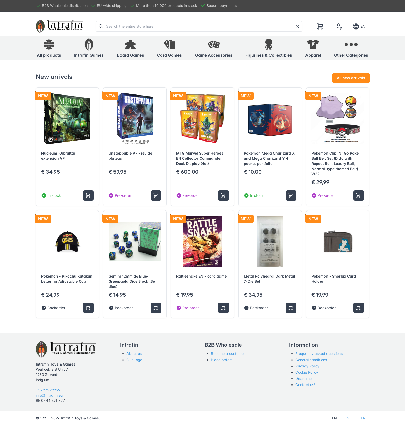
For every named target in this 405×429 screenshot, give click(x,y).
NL (348, 418)
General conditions (311, 360)
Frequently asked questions (319, 353)
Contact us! (305, 384)
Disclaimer (304, 378)
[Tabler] (59, 26)
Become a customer (228, 353)
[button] (89, 48)
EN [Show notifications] (358, 26)
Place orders (221, 360)
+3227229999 (48, 390)
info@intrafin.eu (49, 395)
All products (49, 48)
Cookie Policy (306, 372)
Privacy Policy (307, 366)
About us (134, 353)
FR (363, 418)
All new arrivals (351, 78)
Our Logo (134, 360)
